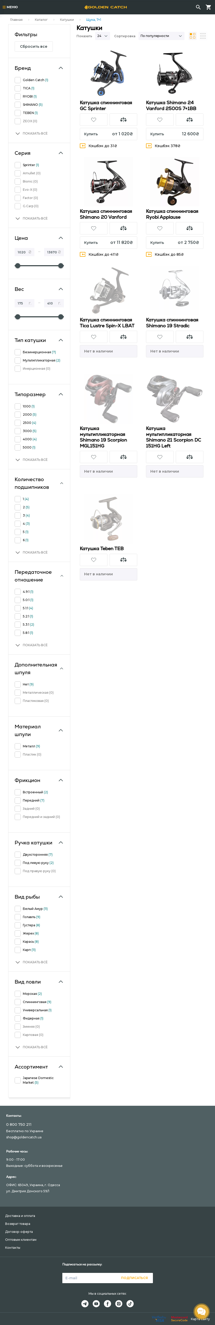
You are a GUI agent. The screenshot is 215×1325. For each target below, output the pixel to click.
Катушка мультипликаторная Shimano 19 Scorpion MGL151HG (103, 437)
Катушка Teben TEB (102, 548)
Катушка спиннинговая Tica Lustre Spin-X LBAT (107, 323)
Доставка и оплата (20, 1216)
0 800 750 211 (19, 1124)
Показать (84, 36)
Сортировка (124, 36)
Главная (16, 20)
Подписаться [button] (134, 1278)
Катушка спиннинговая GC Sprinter (106, 105)
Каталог (41, 20)
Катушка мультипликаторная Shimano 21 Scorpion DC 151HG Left (173, 437)
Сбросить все (33, 46)
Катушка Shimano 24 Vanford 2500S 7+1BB (171, 105)
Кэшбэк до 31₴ (98, 145)
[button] (31, 133)
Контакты (12, 1248)
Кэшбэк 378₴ (163, 145)
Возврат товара (17, 1224)
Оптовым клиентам (20, 1240)
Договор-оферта (19, 1232)
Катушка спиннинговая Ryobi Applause (172, 214)
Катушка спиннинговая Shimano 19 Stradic (172, 323)
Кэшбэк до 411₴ (99, 254)
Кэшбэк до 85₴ (165, 254)
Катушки (67, 20)
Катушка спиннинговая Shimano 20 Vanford (106, 214)
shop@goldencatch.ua (24, 1137)
